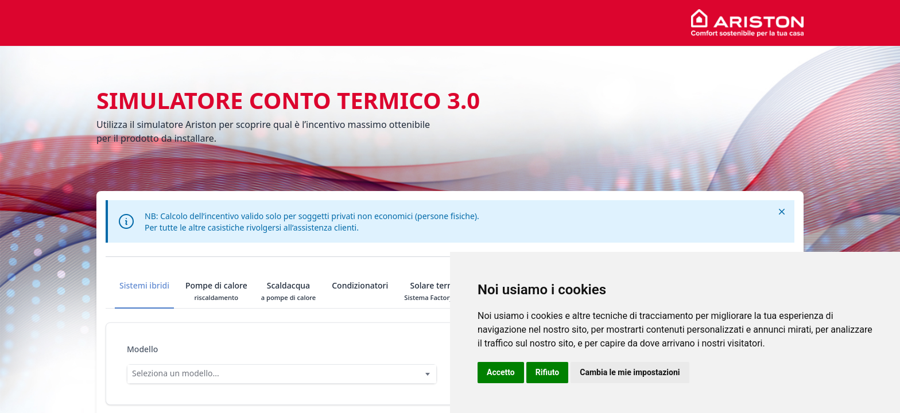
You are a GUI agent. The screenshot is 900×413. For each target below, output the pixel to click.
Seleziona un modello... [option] (175, 373)
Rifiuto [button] (548, 372)
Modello (142, 349)
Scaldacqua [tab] (288, 291)
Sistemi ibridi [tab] (144, 291)
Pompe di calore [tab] (216, 291)
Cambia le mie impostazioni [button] (630, 372)
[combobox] (282, 374)
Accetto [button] (501, 372)
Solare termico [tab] (438, 291)
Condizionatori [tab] (360, 291)
